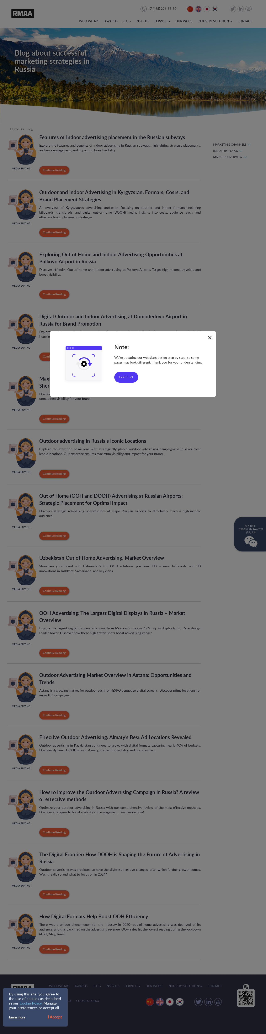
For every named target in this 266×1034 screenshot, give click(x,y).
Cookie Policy (31, 1003)
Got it (123, 377)
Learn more (17, 1017)
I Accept (55, 1017)
